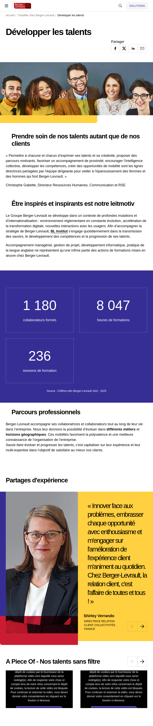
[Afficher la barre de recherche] (120, 6)
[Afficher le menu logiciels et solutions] (137, 6)
